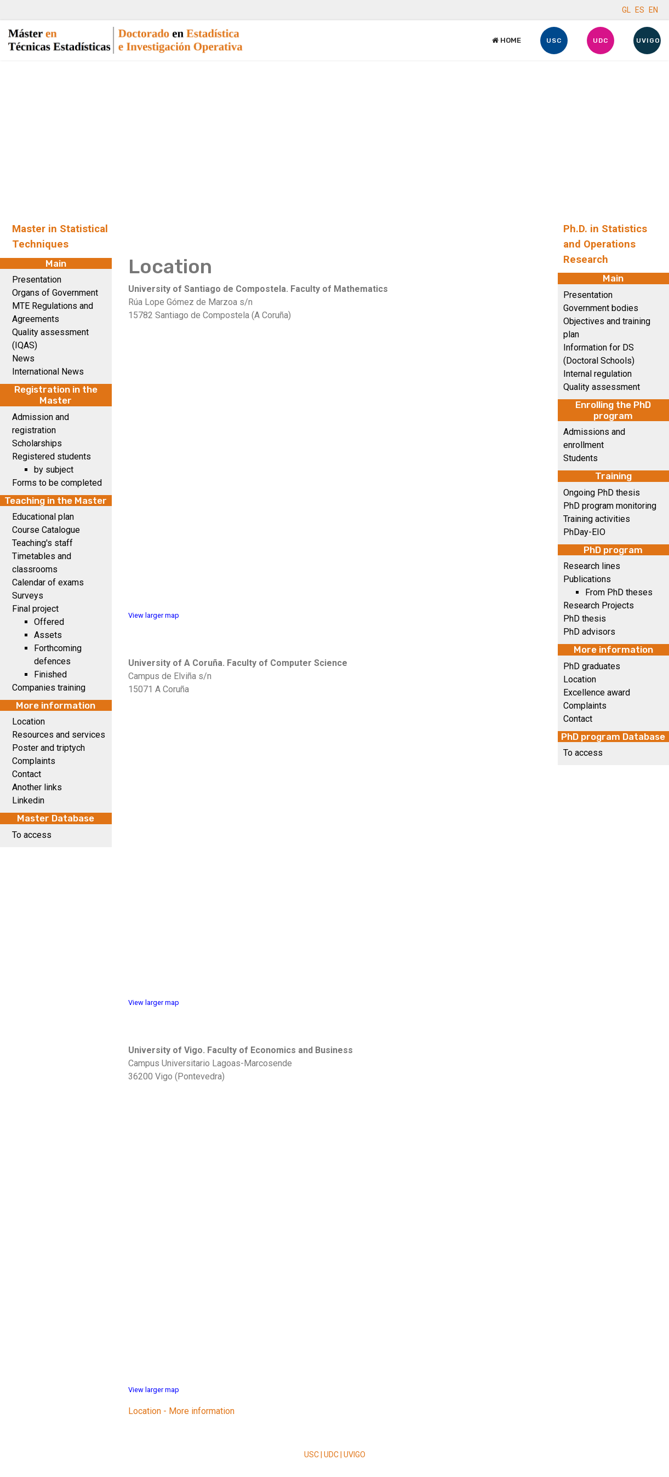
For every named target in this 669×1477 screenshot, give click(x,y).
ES (639, 9)
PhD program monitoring (609, 506)
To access (32, 835)
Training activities (596, 519)
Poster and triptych (48, 748)
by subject (53, 469)
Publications (587, 579)
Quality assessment (601, 387)
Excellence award (596, 692)
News (23, 358)
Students (580, 458)
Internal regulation (597, 374)
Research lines (591, 566)
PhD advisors (589, 632)
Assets (48, 635)
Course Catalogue (46, 530)
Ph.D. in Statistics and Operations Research (605, 244)
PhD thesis (584, 618)
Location (28, 721)
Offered (49, 622)
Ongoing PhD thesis (601, 492)
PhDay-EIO (584, 532)
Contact (26, 774)
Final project (35, 609)
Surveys (27, 595)
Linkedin (28, 800)
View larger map (153, 615)
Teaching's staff (42, 543)
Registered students (51, 456)
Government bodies (600, 308)
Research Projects (598, 605)
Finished (50, 674)
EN (653, 9)
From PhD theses (619, 592)
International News (48, 371)
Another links (37, 787)
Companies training (48, 687)
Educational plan (43, 517)
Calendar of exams (48, 582)
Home (506, 40)
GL (626, 9)
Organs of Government (55, 293)
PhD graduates (591, 666)
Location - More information (181, 1411)
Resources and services (58, 734)
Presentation (36, 279)
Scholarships (37, 443)
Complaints (33, 761)
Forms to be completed (57, 483)
